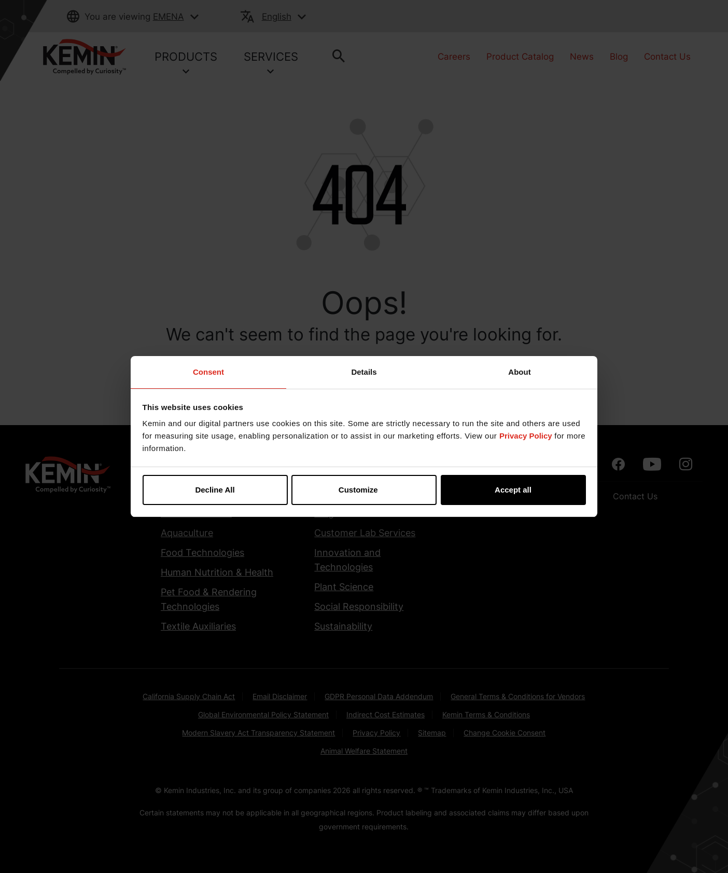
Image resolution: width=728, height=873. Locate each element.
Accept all (513, 489)
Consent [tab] (208, 371)
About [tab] (519, 371)
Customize (364, 489)
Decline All (214, 489)
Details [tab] (363, 371)
